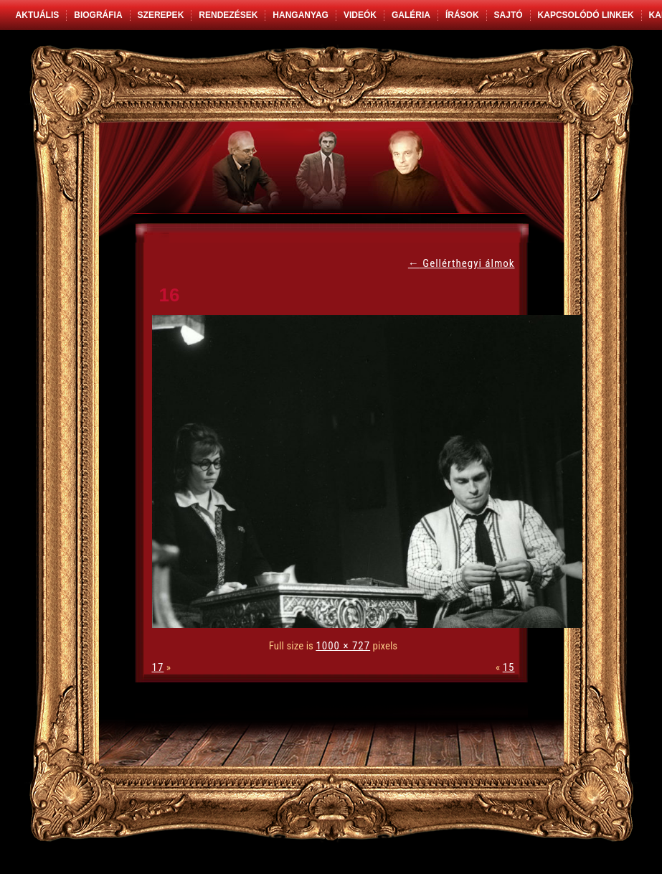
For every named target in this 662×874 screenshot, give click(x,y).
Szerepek (161, 15)
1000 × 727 (343, 645)
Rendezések (228, 15)
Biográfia (98, 15)
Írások (462, 15)
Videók (360, 15)
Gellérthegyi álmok (461, 263)
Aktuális (38, 15)
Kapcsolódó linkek (586, 15)
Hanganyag (300, 15)
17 (158, 667)
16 (169, 295)
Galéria (411, 15)
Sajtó (508, 15)
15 (509, 667)
